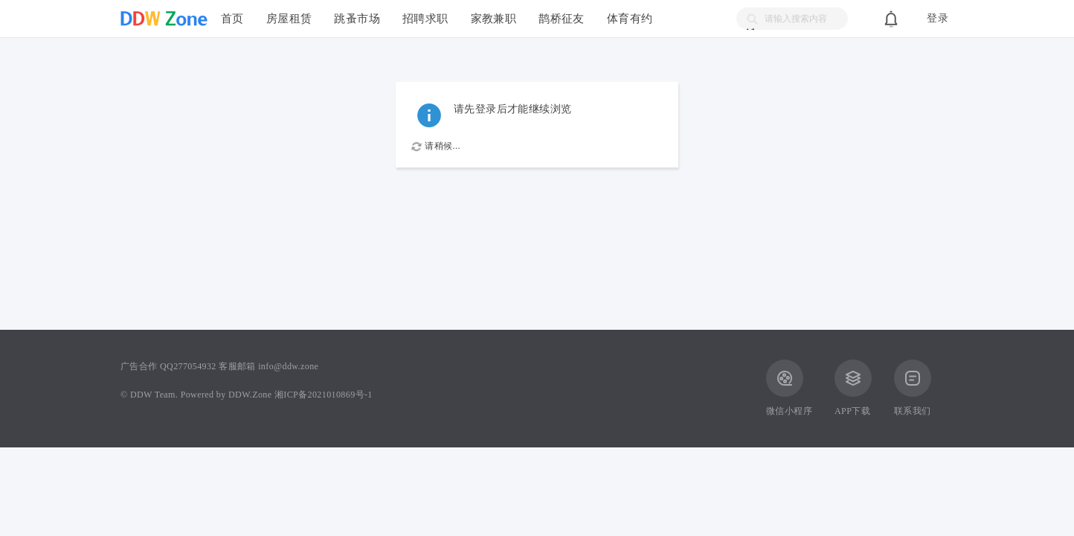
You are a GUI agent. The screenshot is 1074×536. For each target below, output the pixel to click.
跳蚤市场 (357, 18)
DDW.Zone (249, 394)
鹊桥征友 (561, 18)
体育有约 (630, 18)
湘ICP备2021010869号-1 (323, 394)
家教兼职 (494, 18)
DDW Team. (154, 394)
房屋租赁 (289, 18)
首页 (232, 18)
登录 (937, 18)
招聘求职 (425, 18)
